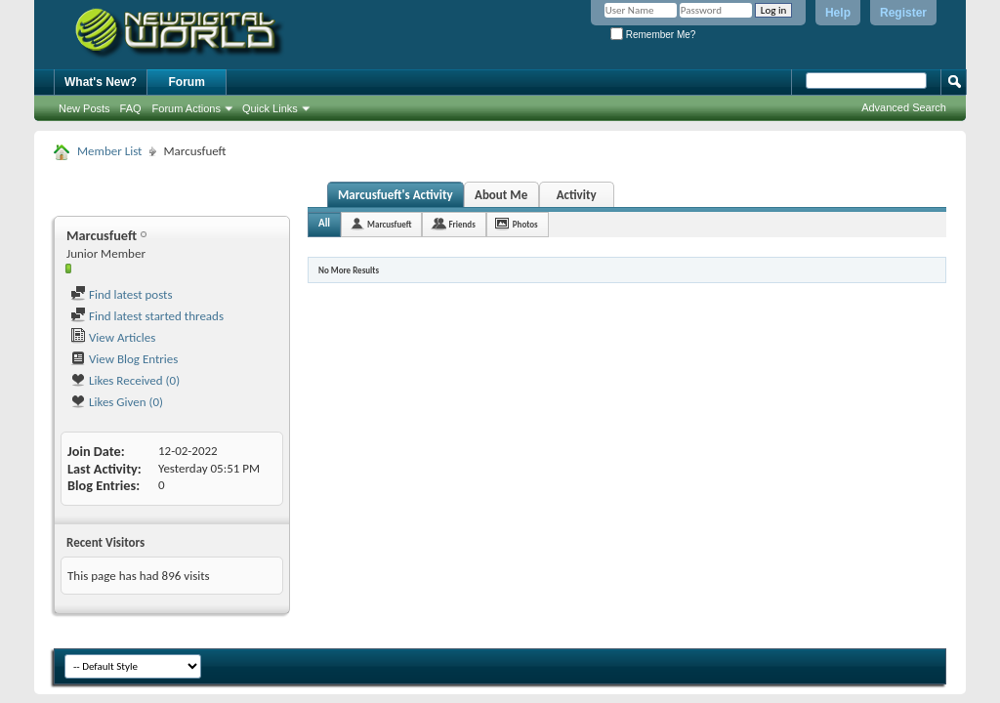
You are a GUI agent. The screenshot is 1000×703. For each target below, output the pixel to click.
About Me (501, 194)
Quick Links (270, 108)
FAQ (131, 108)
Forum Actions (186, 108)
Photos (525, 224)
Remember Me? (652, 34)
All (324, 223)
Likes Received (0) (125, 380)
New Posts (84, 108)
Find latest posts (121, 294)
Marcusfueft (389, 224)
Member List (109, 151)
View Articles (112, 337)
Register (903, 13)
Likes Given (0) (116, 401)
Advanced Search (903, 107)
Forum (187, 82)
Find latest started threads (147, 316)
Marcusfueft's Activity (395, 194)
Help (838, 13)
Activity (577, 194)
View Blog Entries (124, 359)
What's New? (100, 82)
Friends (461, 224)
